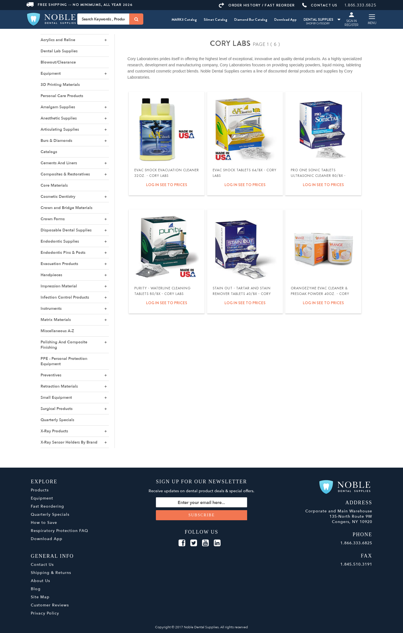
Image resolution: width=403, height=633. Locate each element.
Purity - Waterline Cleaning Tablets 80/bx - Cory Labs (162, 291)
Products (40, 490)
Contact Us (42, 564)
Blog (36, 589)
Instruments (51, 308)
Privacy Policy (45, 613)
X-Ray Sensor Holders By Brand (69, 442)
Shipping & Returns (51, 572)
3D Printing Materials (60, 84)
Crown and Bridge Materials (66, 207)
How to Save (44, 522)
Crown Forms (53, 219)
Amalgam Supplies (58, 107)
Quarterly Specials (57, 420)
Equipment (51, 73)
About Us (40, 580)
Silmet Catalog (215, 19)
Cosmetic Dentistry (58, 196)
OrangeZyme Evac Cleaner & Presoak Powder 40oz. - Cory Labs (320, 294)
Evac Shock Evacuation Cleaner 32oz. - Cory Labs (166, 172)
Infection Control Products (65, 297)
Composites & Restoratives (65, 174)
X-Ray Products (54, 431)
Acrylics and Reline (58, 40)
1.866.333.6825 (360, 5)
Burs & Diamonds (56, 140)
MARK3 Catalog (184, 19)
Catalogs (49, 151)
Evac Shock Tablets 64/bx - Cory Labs (245, 172)
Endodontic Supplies (60, 241)
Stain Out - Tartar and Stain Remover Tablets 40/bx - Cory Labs (242, 294)
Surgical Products (56, 408)
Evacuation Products (59, 263)
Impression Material (59, 286)
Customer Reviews (50, 605)
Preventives (51, 375)
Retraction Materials (59, 386)
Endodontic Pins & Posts (63, 252)
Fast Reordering (47, 506)
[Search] (136, 19)
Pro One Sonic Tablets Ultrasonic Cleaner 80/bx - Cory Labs (318, 175)
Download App (285, 19)
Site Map (40, 597)
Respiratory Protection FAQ (59, 530)
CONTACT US (320, 5)
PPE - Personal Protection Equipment (64, 361)
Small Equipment (56, 397)
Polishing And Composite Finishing (64, 344)
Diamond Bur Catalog (250, 19)
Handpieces (51, 275)
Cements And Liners (59, 163)
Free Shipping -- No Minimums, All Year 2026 (80, 4)
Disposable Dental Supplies (66, 230)
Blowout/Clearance (58, 62)
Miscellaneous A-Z (57, 331)
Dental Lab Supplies (59, 51)
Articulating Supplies (60, 129)
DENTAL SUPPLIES (322, 19)
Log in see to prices (166, 184)
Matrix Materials (56, 319)
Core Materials (54, 185)
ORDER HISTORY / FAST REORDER (257, 5)
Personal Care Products (62, 96)
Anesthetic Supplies (59, 118)
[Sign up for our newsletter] (201, 502)
